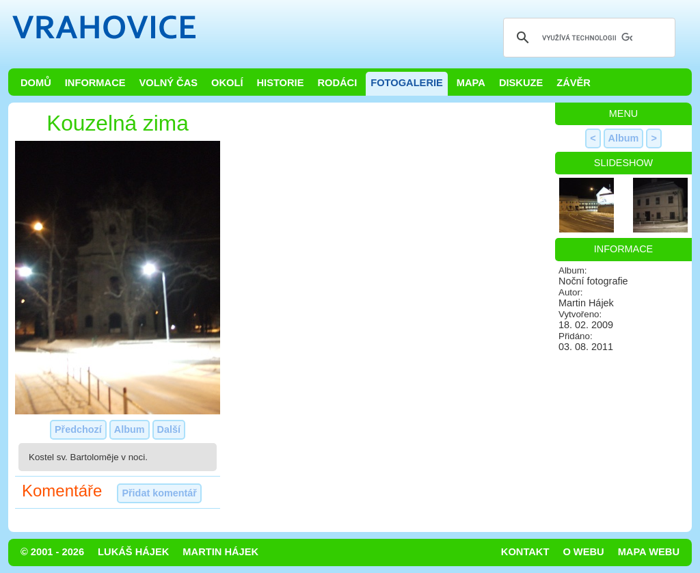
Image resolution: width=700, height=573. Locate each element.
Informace (95, 82)
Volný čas (168, 82)
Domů (36, 82)
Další (168, 429)
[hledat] (587, 37)
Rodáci (337, 82)
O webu (583, 551)
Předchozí (78, 429)
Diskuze (521, 82)
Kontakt (525, 551)
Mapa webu (648, 551)
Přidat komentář (159, 493)
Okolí (227, 82)
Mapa (471, 82)
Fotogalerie (407, 82)
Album (129, 429)
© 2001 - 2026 (52, 551)
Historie (280, 82)
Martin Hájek (220, 551)
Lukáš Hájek (133, 551)
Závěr (573, 82)
